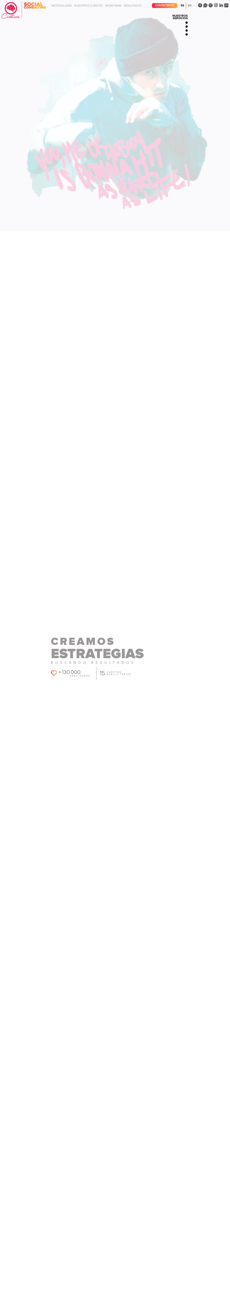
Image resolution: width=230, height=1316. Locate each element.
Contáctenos (164, 5)
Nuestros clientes (88, 5)
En (190, 5)
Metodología (61, 5)
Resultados (132, 5)
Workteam (113, 5)
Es (182, 5)
